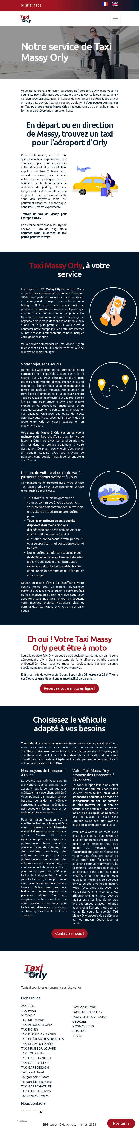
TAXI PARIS (28, 1010)
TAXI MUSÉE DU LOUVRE (38, 1048)
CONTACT (79, 1031)
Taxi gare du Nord (32, 1072)
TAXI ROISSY (29, 1029)
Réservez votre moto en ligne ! (69, 688)
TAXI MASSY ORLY (84, 1007)
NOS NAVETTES (83, 1026)
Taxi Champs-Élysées (34, 1096)
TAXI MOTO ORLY (33, 1020)
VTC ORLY (28, 1015)
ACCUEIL (27, 1005)
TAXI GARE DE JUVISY (36, 1091)
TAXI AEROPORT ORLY (36, 1024)
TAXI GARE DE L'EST (34, 1062)
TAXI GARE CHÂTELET (36, 1086)
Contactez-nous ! (69, 933)
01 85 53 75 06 (31, 5)
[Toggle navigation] (115, 18)
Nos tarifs (121, 1123)
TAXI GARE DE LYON (35, 1067)
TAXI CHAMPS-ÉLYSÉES (37, 1043)
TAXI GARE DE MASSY (87, 1012)
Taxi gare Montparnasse (36, 1081)
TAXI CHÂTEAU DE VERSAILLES (42, 1039)
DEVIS (76, 1035)
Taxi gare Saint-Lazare (35, 1077)
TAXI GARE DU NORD (36, 1058)
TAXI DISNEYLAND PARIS (38, 1034)
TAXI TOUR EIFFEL (33, 1053)
